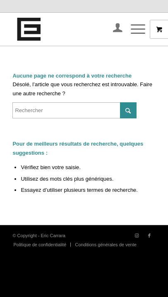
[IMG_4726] (69, 29)
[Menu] (133, 29)
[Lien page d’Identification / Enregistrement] (113, 29)
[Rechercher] (74, 110)
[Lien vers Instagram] (137, 235)
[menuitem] (113, 29)
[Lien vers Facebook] (149, 235)
